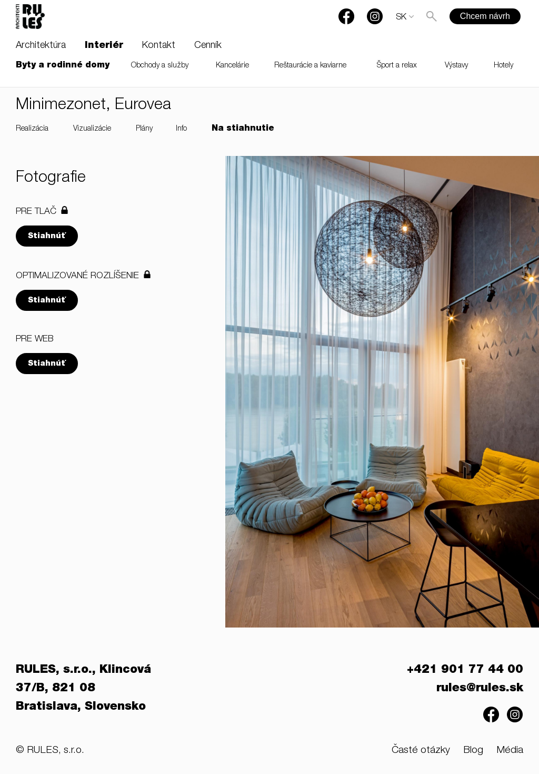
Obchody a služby (159, 66)
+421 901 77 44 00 (465, 670)
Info (181, 129)
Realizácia (32, 129)
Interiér (104, 46)
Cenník (208, 46)
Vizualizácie (92, 129)
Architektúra (41, 46)
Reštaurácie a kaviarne (310, 66)
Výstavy (456, 66)
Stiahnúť (47, 236)
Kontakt (158, 46)
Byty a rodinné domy (62, 66)
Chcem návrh (485, 16)
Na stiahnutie (243, 129)
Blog (473, 751)
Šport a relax (397, 66)
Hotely (503, 66)
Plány (144, 129)
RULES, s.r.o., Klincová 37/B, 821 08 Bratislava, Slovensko (83, 688)
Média (509, 751)
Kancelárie (232, 66)
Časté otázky (421, 751)
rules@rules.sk (479, 688)
